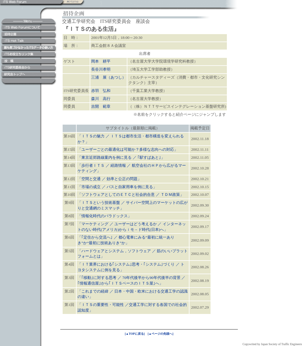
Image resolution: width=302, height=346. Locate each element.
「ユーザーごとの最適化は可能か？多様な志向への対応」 (128, 149)
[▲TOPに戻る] (135, 333)
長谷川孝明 (100, 69)
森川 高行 (100, 98)
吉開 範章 (100, 106)
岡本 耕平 (100, 61)
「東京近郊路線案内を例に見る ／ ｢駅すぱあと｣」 (121, 157)
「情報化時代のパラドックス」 (105, 216)
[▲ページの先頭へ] (160, 333)
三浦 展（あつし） (108, 77)
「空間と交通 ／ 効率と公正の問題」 (109, 179)
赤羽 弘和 (100, 90)
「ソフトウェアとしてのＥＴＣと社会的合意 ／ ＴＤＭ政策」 (131, 194)
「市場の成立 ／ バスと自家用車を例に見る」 (117, 187)
